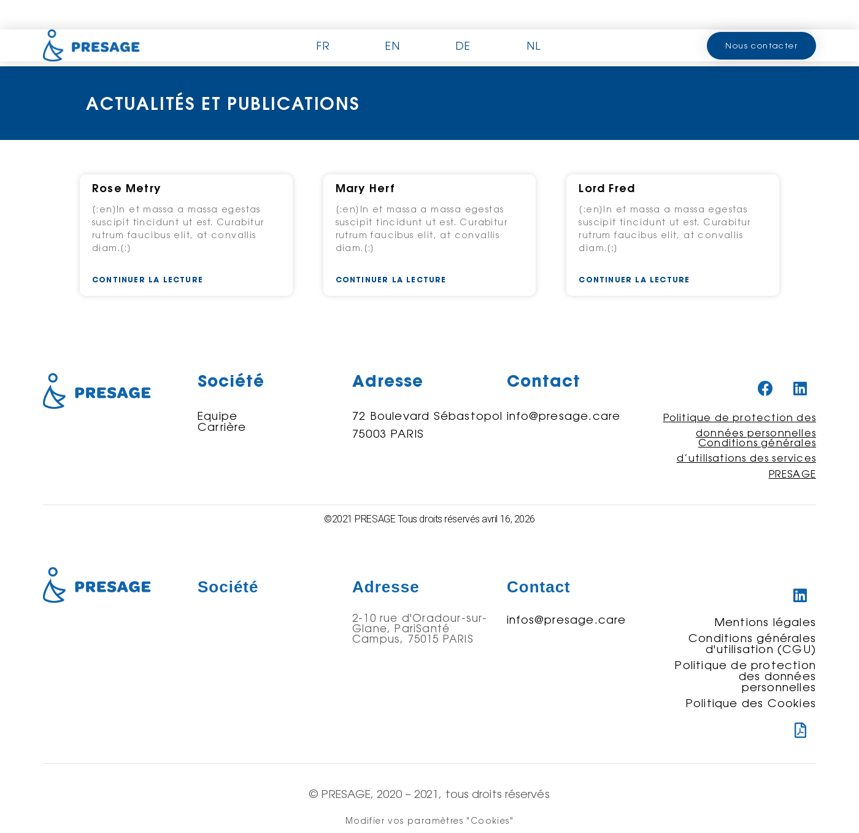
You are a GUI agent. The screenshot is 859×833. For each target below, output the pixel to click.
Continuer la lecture (147, 280)
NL (533, 45)
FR (323, 45)
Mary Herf (366, 188)
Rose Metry (126, 188)
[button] (761, 46)
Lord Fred (607, 188)
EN (392, 45)
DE (463, 45)
